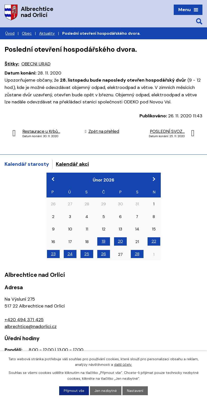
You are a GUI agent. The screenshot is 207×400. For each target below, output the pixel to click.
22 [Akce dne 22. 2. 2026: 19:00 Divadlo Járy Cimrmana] (154, 241)
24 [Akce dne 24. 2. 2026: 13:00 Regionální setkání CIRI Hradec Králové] (70, 254)
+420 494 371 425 (24, 320)
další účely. (123, 364)
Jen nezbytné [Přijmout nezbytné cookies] (105, 390)
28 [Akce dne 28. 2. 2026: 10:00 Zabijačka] (137, 254)
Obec (27, 33)
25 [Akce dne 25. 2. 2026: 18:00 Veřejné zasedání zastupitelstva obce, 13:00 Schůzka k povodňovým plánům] (86, 254)
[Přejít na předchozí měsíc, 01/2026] (53, 179)
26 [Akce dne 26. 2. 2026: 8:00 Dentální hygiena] (103, 254)
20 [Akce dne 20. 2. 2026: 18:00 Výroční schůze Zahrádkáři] (120, 241)
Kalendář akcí (72, 164)
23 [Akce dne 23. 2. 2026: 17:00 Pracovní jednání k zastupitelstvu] (53, 254)
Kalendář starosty (27, 164)
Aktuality (47, 33)
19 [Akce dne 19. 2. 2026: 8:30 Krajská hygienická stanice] (103, 241)
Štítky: (12, 64)
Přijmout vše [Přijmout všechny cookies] (74, 390)
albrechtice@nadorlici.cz (31, 326)
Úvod (9, 33)
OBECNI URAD (36, 64)
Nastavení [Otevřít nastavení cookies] (135, 390)
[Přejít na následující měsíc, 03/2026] (154, 179)
